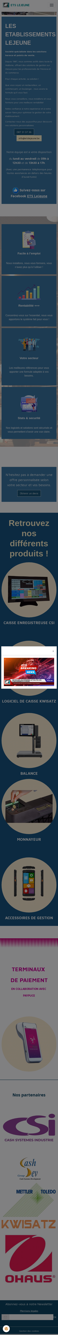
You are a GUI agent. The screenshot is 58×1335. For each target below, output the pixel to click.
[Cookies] (6, 1328)
